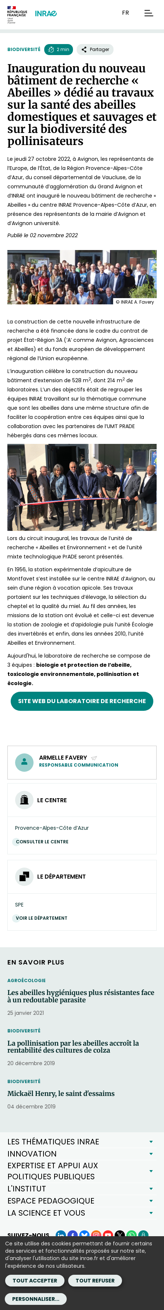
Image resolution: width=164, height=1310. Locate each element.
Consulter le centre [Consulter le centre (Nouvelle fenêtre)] (44, 842)
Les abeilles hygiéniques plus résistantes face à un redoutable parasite (80, 996)
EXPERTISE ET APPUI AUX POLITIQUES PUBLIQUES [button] (52, 1171)
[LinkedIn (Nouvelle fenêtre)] (61, 1235)
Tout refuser (95, 1280)
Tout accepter (35, 1280)
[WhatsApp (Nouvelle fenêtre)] (131, 1235)
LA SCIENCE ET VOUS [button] (46, 1213)
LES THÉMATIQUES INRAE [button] (53, 1141)
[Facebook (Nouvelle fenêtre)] (72, 1235)
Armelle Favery (68, 757)
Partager (95, 49)
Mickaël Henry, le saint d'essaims (61, 1093)
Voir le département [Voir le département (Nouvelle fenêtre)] (43, 918)
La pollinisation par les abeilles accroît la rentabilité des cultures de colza (73, 1047)
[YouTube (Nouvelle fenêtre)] (108, 1235)
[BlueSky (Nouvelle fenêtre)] (84, 1235)
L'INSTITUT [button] (26, 1188)
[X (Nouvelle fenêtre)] (120, 1235)
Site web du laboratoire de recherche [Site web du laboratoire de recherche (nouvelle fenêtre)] (82, 701)
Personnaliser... (35, 1299)
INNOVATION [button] (32, 1153)
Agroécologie (26, 980)
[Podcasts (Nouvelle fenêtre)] (143, 1235)
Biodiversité (24, 49)
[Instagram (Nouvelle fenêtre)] (96, 1235)
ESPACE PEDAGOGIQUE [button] (50, 1200)
